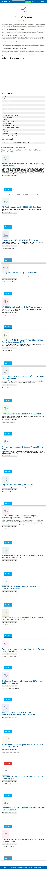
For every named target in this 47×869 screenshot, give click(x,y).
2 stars (21, 21)
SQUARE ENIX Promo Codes (8, 109)
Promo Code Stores (36, 1)
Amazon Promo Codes (7, 117)
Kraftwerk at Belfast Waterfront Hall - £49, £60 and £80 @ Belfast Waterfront (17, 142)
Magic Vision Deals (6, 98)
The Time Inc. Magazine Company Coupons (11, 135)
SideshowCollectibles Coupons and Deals (10, 562)
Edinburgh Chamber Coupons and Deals (10, 783)
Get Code (8, 763)
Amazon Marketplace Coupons (9, 111)
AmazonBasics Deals (7, 123)
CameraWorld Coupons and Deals (8, 528)
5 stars (28, 21)
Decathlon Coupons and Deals (8, 248)
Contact (18, 867)
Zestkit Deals (5, 131)
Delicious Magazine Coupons (8, 113)
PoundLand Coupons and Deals (8, 281)
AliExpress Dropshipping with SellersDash (36, 867)
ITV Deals (5, 107)
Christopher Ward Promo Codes (9, 100)
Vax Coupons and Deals (6, 387)
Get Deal (8, 190)
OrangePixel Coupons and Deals (8, 624)
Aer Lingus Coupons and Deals (8, 846)
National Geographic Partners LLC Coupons (11, 127)
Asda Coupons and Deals (7, 458)
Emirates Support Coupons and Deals (9, 815)
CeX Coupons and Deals (7, 350)
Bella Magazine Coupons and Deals (9, 315)
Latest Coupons (12, 3)
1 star (19, 21)
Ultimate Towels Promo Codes (9, 125)
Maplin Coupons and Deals (7, 491)
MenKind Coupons (6, 104)
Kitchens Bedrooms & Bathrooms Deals (10, 115)
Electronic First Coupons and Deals (9, 215)
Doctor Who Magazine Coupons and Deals (10, 688)
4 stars (26, 21)
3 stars (23, 21)
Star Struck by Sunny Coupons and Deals (10, 656)
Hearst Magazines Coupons (8, 121)
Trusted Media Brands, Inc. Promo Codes (11, 133)
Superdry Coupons (6, 96)
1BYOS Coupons (6, 119)
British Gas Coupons (7, 102)
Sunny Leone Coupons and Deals (8, 720)
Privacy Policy (22, 867)
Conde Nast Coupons (7, 129)
